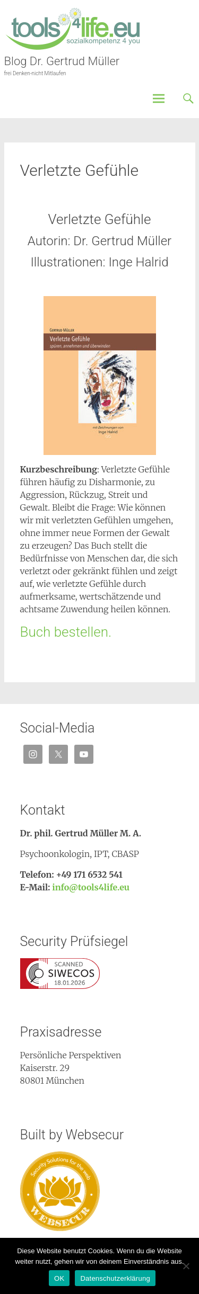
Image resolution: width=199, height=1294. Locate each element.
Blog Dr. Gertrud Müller (62, 61)
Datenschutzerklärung (115, 1278)
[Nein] (185, 1266)
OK (59, 1278)
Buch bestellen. (66, 632)
